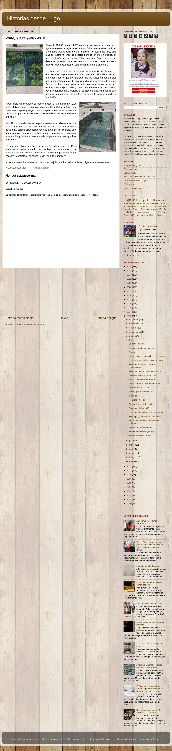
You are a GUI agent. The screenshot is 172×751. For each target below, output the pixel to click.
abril (131, 449)
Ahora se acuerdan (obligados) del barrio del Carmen (150, 666)
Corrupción (152, 209)
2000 (129, 503)
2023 (129, 275)
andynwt (128, 739)
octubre (133, 328)
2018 (129, 295)
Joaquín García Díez (134, 209)
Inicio (64, 318)
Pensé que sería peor (139, 387)
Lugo (127, 200)
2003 (129, 491)
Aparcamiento (144, 212)
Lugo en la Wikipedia (133, 188)
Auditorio (128, 212)
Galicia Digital (130, 173)
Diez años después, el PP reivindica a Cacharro (148, 711)
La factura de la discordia (148, 566)
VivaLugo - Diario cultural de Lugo (139, 177)
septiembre (134, 332)
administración (153, 203)
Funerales (133, 352)
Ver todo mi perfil (131, 255)
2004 (129, 487)
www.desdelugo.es (132, 165)
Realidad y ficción (137, 400)
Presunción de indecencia (141, 404)
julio (131, 340)
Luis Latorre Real (149, 226)
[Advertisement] (61, 292)
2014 (129, 312)
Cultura (137, 200)
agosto (132, 336)
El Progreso (129, 184)
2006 (129, 479)
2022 (129, 279)
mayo (132, 445)
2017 (129, 299)
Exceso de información (139, 408)
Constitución (129, 215)
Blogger (156, 739)
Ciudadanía (154, 215)
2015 (129, 308)
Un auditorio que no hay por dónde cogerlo (149, 583)
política (147, 200)
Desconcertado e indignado (141, 348)
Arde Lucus (129, 203)
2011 (129, 470)
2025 (129, 266)
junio (131, 440)
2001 (129, 499)
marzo (132, 453)
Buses (161, 215)
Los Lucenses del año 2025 (149, 603)
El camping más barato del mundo (145, 416)
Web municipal (130, 169)
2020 (129, 287)
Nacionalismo (142, 215)
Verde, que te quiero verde (141, 392)
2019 (129, 291)
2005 (129, 483)
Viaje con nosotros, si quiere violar (145, 371)
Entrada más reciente (19, 318)
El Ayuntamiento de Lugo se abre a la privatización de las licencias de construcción (149, 688)
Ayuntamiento (130, 206)
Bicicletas (162, 212)
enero (132, 461)
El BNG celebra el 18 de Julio (142, 375)
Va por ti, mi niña (136, 344)
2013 (129, 316)
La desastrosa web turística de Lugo (146, 360)
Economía (140, 203)
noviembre (134, 324)
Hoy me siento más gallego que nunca (147, 356)
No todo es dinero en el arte (142, 379)
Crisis (164, 203)
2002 (129, 495)
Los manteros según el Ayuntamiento (146, 412)
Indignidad (134, 396)
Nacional (162, 206)
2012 (129, 466)
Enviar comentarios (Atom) (31, 324)
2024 (129, 270)
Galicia (153, 206)
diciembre (134, 319)
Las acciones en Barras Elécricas (144, 383)
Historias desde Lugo (33, 18)
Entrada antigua (106, 318)
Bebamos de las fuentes (140, 435)
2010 (129, 474)
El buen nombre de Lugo (140, 427)
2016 (129, 303)
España (163, 209)
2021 (129, 283)
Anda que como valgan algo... (143, 431)
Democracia (160, 200)
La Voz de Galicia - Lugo (135, 180)
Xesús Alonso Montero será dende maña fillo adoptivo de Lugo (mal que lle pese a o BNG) (149, 546)
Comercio (143, 206)
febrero (133, 457)
